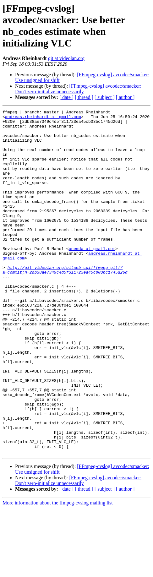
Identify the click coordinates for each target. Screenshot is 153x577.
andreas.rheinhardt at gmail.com (43, 118)
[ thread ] (84, 97)
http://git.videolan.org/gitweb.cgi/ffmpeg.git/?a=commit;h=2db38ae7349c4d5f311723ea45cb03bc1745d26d (65, 302)
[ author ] (125, 97)
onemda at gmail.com (92, 277)
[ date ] (66, 97)
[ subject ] (105, 97)
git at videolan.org (66, 58)
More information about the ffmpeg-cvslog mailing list (58, 571)
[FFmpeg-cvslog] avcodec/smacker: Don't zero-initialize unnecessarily (78, 88)
